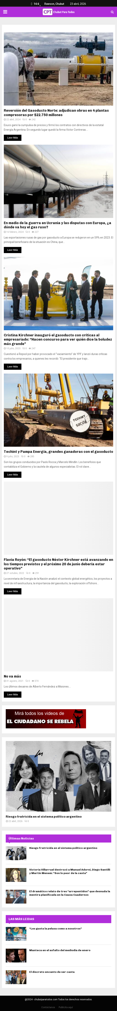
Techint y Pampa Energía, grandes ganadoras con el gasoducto (58, 452)
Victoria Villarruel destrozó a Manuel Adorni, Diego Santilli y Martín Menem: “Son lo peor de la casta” (69, 871)
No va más (12, 676)
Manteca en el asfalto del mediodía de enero (59, 950)
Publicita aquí (66, 1007)
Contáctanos (48, 1007)
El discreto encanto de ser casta (52, 972)
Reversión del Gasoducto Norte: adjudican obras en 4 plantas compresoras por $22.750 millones (56, 112)
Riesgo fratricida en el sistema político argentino (44, 816)
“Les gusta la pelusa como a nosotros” (55, 928)
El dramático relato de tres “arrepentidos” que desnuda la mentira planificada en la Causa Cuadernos (69, 893)
